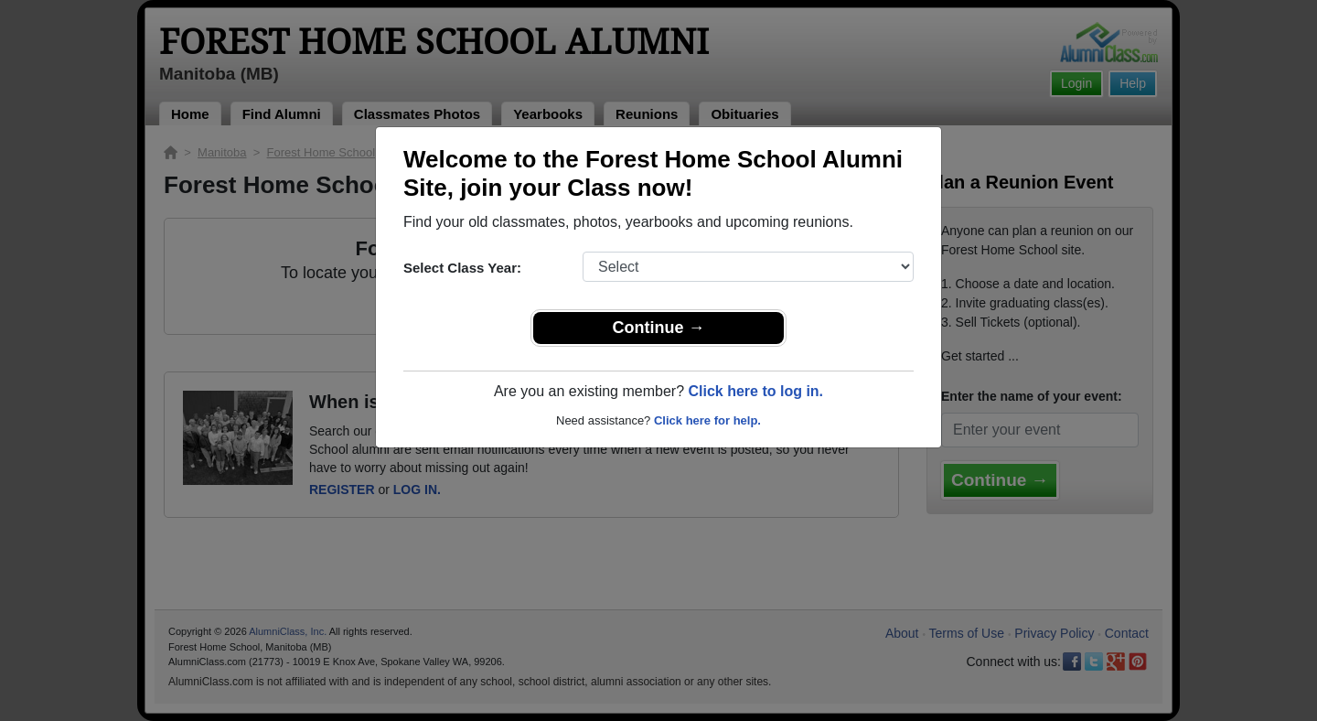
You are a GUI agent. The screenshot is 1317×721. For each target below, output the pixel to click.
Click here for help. (707, 420)
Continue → (659, 327)
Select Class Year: (462, 267)
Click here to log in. (755, 391)
